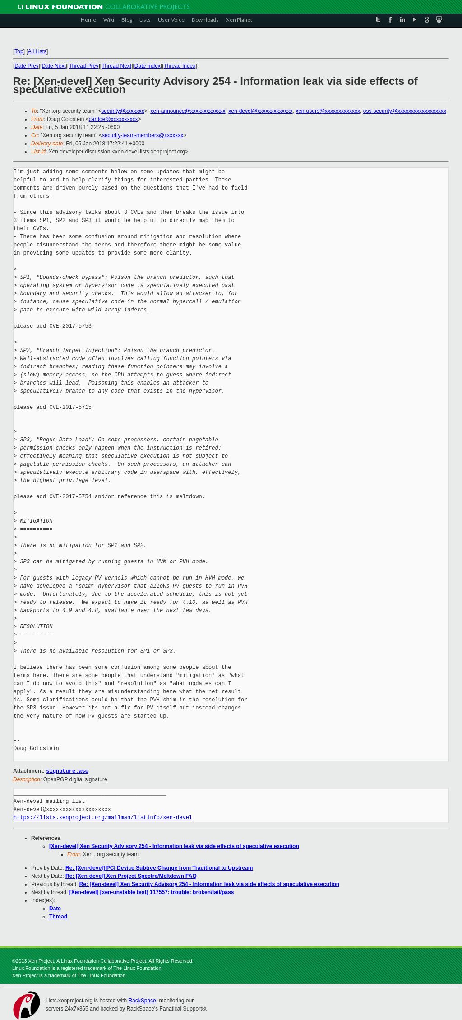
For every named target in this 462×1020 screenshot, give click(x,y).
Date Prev (26, 66)
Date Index (147, 66)
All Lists (37, 51)
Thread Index (180, 66)
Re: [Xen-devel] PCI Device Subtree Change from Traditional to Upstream (159, 867)
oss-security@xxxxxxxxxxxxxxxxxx (404, 111)
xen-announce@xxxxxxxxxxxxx (187, 111)
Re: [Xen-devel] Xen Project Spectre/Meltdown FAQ (131, 875)
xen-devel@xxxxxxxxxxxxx (260, 111)
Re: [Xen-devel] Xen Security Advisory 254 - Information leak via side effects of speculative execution (209, 884)
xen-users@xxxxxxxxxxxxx (328, 111)
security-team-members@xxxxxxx (142, 135)
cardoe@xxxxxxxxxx (113, 119)
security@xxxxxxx (122, 111)
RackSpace (142, 1000)
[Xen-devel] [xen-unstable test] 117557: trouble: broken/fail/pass (151, 892)
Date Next (53, 66)
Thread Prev (83, 66)
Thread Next (116, 66)
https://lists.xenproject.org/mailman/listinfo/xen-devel (103, 817)
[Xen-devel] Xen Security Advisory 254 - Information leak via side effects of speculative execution (174, 846)
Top (18, 51)
